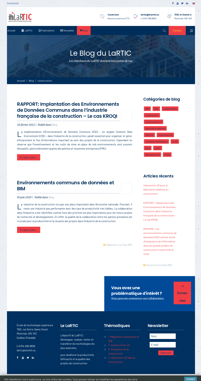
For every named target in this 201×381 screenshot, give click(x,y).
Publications (49, 30)
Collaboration (170, 108)
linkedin (34, 357)
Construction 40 (154, 121)
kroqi (175, 141)
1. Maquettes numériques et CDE (123, 338)
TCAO (167, 154)
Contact (175, 30)
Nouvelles (69, 30)
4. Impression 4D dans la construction (121, 359)
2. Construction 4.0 (119, 345)
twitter (29, 357)
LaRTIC (29, 30)
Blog (86, 30)
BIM (147, 108)
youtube (24, 357)
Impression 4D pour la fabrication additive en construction (156, 189)
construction (152, 115)
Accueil (14, 30)
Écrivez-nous (180, 293)
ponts (158, 148)
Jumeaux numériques (157, 141)
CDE (156, 108)
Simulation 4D (153, 154)
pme (148, 148)
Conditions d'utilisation (183, 377)
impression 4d (166, 135)
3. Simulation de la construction (118, 351)
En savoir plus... (29, 157)
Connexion (13, 3)
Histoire (150, 135)
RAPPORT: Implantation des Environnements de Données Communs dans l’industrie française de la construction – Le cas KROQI (68, 110)
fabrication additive (155, 128)
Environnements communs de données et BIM (65, 185)
